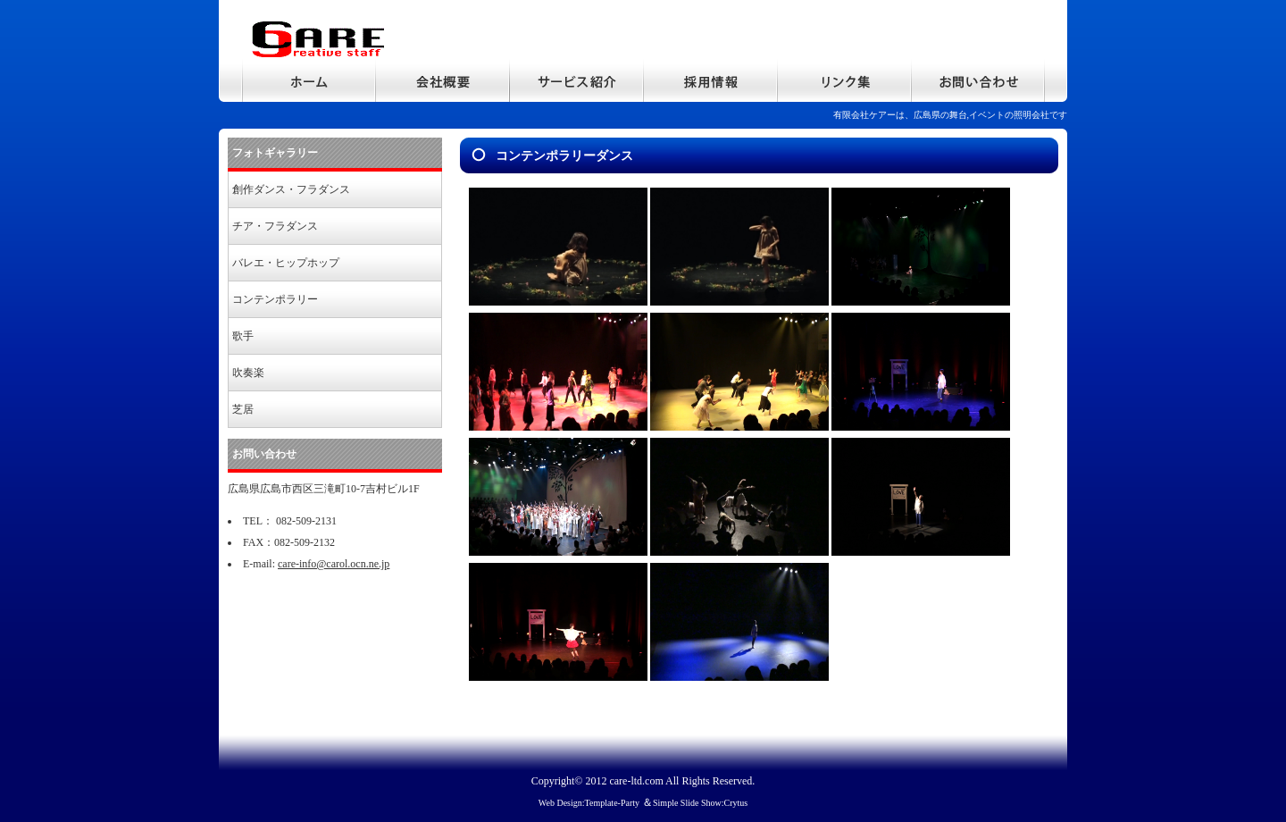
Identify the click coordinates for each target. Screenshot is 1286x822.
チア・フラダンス (275, 226)
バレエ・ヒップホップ (285, 262)
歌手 (243, 336)
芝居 (243, 409)
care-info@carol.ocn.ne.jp (333, 564)
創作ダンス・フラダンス (291, 189)
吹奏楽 (248, 372)
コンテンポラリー (275, 299)
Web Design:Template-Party (589, 803)
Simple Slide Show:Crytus (700, 803)
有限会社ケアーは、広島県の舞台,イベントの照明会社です (950, 115)
